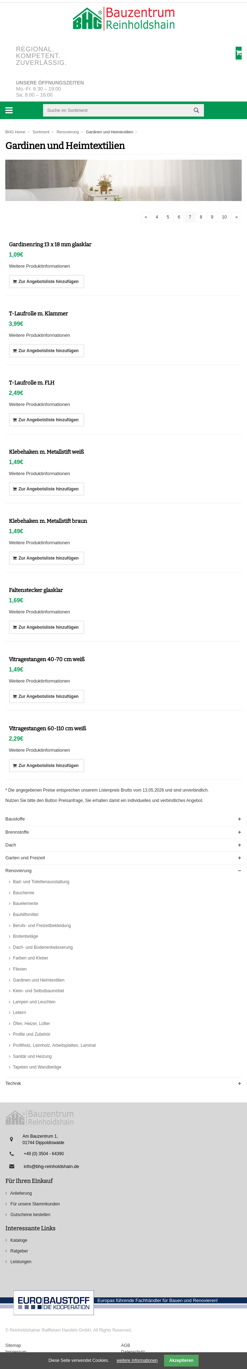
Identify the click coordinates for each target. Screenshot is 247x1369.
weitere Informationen (137, 1360)
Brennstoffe (17, 832)
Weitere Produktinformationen (39, 266)
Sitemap (13, 1345)
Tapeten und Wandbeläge (37, 1067)
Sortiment (41, 132)
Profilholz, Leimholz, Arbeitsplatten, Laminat (54, 1045)
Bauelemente (25, 903)
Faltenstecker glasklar (36, 590)
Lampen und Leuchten (34, 1001)
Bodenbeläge (25, 936)
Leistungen (20, 1261)
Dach (10, 845)
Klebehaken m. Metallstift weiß (46, 452)
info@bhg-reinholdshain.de (51, 1166)
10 (224, 217)
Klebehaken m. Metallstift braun (48, 521)
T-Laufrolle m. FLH (31, 383)
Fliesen (19, 969)
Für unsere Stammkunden (34, 1203)
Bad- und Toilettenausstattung (40, 881)
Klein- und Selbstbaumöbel (38, 990)
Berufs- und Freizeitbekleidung (41, 925)
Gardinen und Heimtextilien (38, 980)
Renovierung (68, 132)
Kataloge (18, 1240)
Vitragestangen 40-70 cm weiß (47, 659)
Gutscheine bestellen (29, 1214)
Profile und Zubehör (31, 1034)
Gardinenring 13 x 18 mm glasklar (50, 244)
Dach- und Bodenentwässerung (42, 947)
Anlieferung (20, 1193)
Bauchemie (23, 892)
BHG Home (15, 132)
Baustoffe (15, 819)
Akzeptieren (181, 1360)
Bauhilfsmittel (25, 914)
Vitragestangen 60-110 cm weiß (47, 728)
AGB (125, 1345)
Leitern (19, 1012)
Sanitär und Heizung (32, 1056)
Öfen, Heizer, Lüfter (31, 1023)
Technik (13, 1083)
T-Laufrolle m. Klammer (38, 313)
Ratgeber (18, 1251)
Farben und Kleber (30, 958)
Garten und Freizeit (25, 857)
